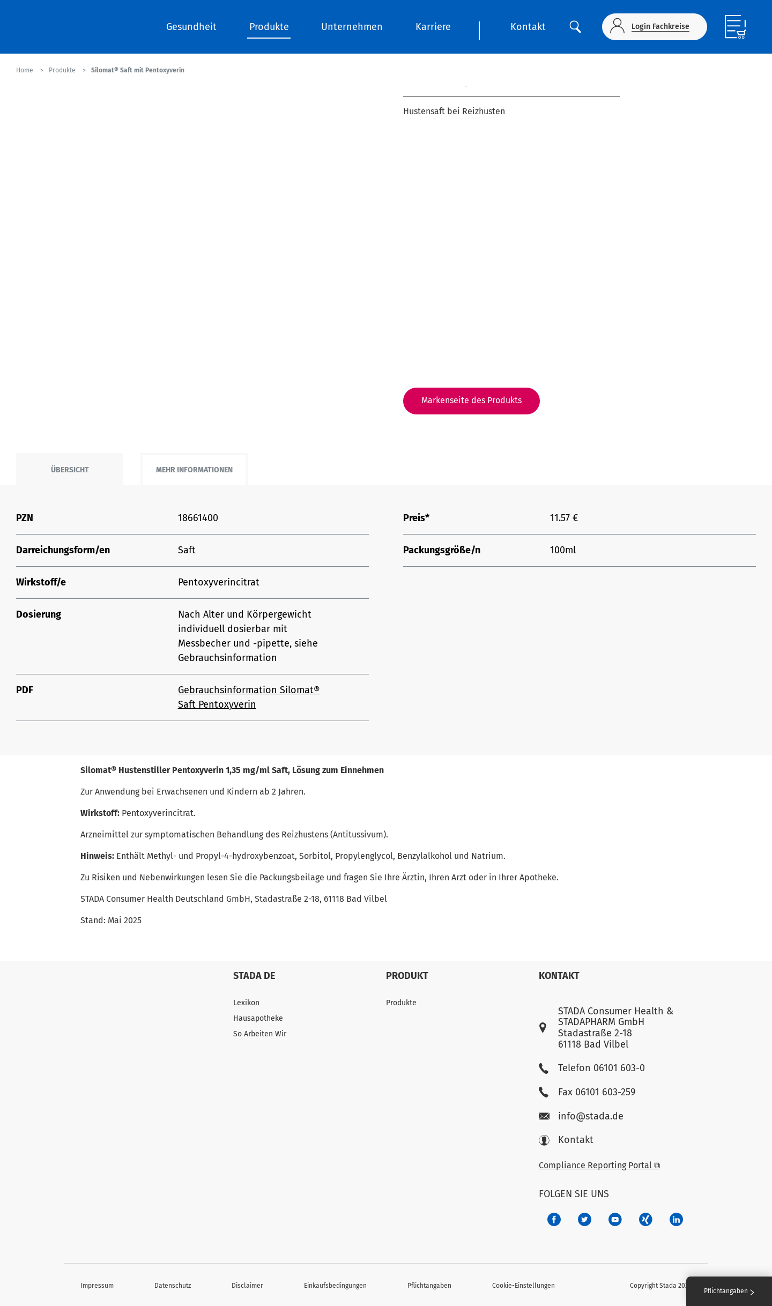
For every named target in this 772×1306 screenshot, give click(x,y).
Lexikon (246, 1002)
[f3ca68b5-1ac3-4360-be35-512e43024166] (615, 1219)
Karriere (433, 27)
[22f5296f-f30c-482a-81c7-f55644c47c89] (645, 1219)
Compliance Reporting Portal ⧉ (599, 1165)
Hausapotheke (258, 1018)
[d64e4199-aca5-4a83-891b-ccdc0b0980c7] (676, 1219)
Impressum (97, 1285)
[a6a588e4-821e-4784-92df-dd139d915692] (584, 1219)
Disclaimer (247, 1285)
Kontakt (528, 27)
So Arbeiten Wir (259, 1033)
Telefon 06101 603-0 (592, 1068)
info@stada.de (581, 1116)
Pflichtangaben (429, 1285)
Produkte (269, 27)
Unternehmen (352, 27)
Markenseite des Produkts (471, 400)
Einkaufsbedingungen (335, 1285)
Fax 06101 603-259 (587, 1092)
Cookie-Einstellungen (523, 1285)
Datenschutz (172, 1285)
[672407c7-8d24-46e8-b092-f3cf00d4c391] (554, 1219)
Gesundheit (191, 27)
